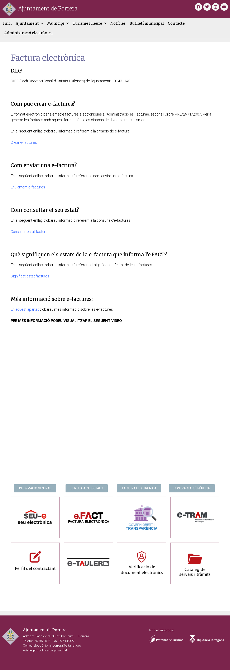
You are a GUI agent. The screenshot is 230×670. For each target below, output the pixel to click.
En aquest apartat (25, 309)
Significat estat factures (30, 276)
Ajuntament (29, 23)
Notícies (118, 23)
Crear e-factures (24, 142)
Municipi (58, 23)
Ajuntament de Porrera (47, 8)
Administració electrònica (28, 33)
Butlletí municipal (147, 23)
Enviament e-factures (28, 187)
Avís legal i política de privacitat (45, 650)
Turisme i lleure (89, 23)
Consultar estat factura (29, 231)
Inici (7, 23)
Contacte (176, 23)
